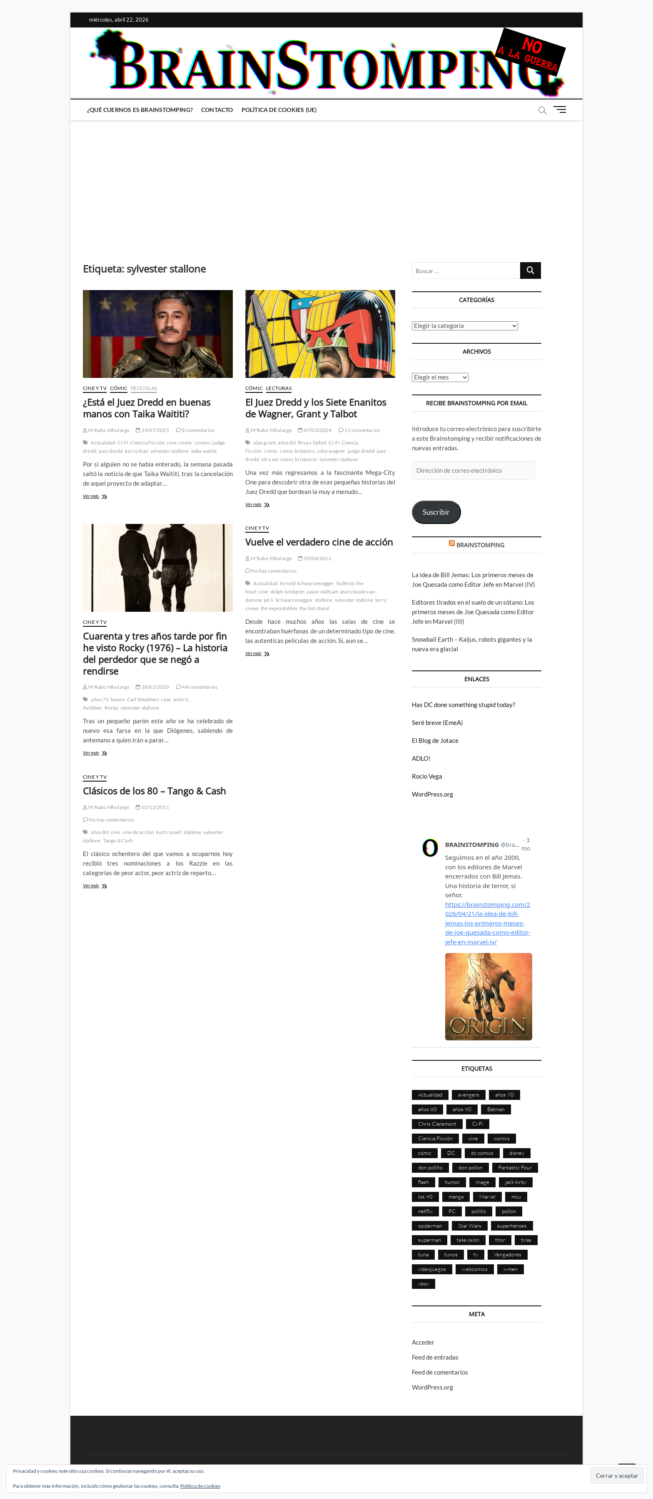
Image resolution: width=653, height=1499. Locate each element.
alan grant (264, 442)
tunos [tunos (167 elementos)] (451, 1254)
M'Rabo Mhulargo (106, 430)
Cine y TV (95, 388)
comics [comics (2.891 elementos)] (502, 1138)
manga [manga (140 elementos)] (456, 1196)
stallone (324, 600)
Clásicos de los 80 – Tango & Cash (154, 790)
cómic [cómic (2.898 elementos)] (424, 1152)
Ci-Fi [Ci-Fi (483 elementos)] (477, 1123)
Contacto (217, 109)
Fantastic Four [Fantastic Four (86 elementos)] (515, 1167)
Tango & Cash (118, 840)
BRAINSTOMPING (480, 545)
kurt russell (168, 832)
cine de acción (138, 832)
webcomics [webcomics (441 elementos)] (475, 1269)
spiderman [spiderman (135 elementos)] (430, 1225)
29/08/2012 (314, 558)
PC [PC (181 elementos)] (452, 1211)
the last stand (314, 608)
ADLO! (421, 758)
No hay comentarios (271, 571)
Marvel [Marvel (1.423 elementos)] (487, 1196)
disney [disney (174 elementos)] (516, 1152)
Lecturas (279, 388)
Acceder (423, 1342)
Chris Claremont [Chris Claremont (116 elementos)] (437, 1123)
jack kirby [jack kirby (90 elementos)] (515, 1182)
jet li (268, 600)
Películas (144, 388)
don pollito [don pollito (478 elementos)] (430, 1167)
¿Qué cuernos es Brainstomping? (140, 109)
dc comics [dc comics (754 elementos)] (482, 1152)
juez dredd (111, 451)
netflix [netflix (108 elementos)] (425, 1211)
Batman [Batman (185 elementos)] (496, 1109)
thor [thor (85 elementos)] (500, 1239)
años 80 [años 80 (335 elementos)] (427, 1109)
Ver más (98, 496)
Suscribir (436, 512)
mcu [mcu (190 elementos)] (516, 1196)
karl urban (136, 451)
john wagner (331, 451)
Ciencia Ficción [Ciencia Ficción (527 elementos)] (435, 1138)
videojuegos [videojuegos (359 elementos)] (432, 1269)
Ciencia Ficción (147, 442)
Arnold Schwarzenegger (307, 583)
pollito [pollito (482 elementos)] (478, 1211)
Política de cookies (200, 1486)
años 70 (99, 699)
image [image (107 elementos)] (482, 1182)
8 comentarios (195, 430)
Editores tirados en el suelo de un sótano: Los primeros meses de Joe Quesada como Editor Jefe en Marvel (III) (473, 611)
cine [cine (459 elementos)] (473, 1138)
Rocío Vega (427, 776)
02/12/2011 (152, 807)
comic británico (297, 451)
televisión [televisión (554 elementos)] (468, 1239)
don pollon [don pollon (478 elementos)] (471, 1167)
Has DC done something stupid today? (463, 704)
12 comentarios (359, 430)
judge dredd (361, 451)
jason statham (322, 591)
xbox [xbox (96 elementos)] (423, 1283)
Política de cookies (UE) (279, 109)
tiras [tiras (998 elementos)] (526, 1239)
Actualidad (103, 442)
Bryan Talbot (312, 442)
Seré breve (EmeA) (437, 722)
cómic (185, 442)
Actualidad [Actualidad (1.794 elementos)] (430, 1094)
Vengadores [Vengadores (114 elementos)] (507, 1254)
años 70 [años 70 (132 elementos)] (504, 1094)
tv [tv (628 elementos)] (476, 1254)
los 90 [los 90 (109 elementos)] (425, 1196)
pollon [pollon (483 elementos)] (509, 1211)
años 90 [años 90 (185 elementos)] (462, 1109)
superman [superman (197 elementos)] (429, 1239)
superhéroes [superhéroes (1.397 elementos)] (512, 1225)
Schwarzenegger (294, 600)
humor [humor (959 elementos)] (452, 1182)
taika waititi (204, 451)
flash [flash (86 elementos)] (423, 1182)
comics (202, 442)
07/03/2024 (314, 430)
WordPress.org (432, 794)
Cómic (118, 388)
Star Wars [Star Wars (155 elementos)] (469, 1225)
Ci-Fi (122, 442)
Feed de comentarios (440, 1372)
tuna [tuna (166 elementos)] (423, 1254)
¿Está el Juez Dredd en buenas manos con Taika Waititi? (146, 408)
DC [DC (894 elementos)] (451, 1152)
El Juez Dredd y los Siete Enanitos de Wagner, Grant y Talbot (315, 408)
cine (172, 442)
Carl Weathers (143, 699)
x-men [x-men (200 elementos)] (510, 1269)
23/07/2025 (152, 430)
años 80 (286, 442)
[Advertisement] (326, 183)
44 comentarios (196, 687)
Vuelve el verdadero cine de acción (319, 542)
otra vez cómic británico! (289, 459)
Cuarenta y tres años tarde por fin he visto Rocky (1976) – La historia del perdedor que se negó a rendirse (155, 653)
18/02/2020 (152, 687)
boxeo (118, 699)
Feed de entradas (435, 1357)
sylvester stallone (169, 451)
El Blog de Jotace (435, 740)
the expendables (279, 608)
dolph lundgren (287, 591)
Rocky (112, 708)
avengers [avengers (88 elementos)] (468, 1094)
